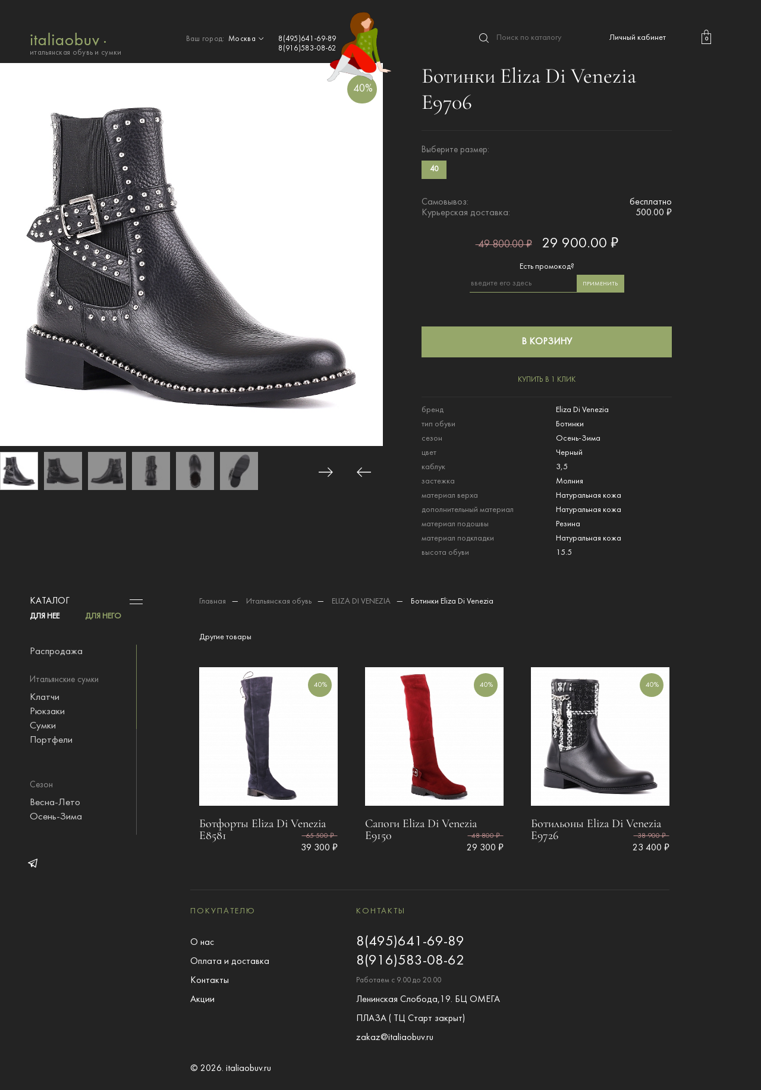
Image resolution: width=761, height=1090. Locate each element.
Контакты (209, 980)
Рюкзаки (47, 712)
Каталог (50, 601)
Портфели (51, 740)
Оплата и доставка (229, 961)
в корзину (546, 342)
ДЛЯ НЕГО (103, 616)
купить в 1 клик (547, 380)
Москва (247, 39)
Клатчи (44, 697)
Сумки (43, 726)
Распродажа (56, 651)
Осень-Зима (56, 817)
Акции (202, 999)
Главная (212, 601)
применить (600, 284)
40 (434, 169)
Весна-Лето (55, 803)
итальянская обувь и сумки (76, 43)
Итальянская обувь (279, 601)
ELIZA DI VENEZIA (361, 601)
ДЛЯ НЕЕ (44, 616)
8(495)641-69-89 (307, 39)
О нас (202, 942)
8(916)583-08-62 (307, 48)
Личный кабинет (637, 38)
